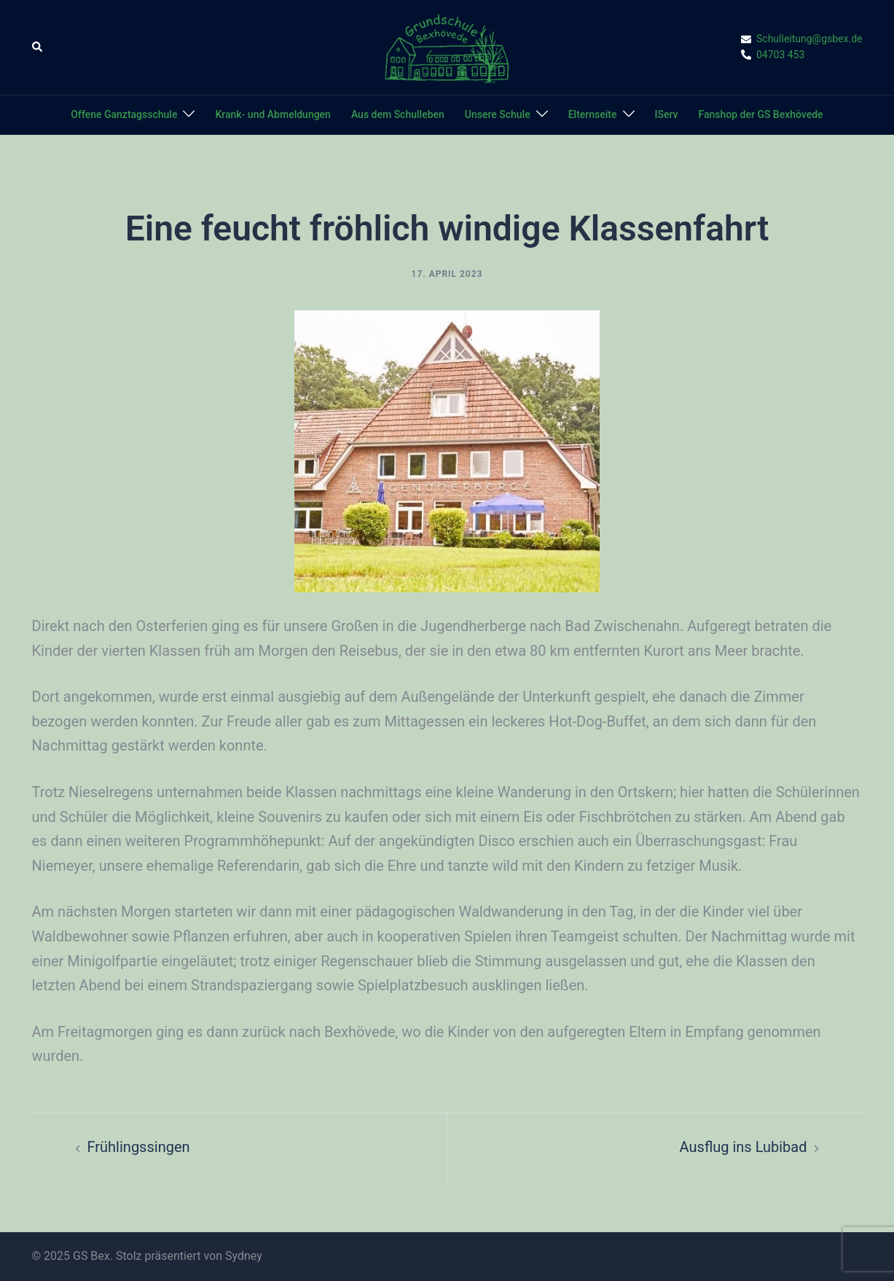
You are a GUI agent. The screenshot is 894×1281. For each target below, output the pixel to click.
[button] (38, 47)
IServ (666, 114)
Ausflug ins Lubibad (743, 1147)
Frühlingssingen (138, 1147)
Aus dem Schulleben (397, 114)
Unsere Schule (497, 114)
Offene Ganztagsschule (124, 114)
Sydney (243, 1256)
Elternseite (592, 114)
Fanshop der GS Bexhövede (760, 114)
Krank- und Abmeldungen (272, 114)
